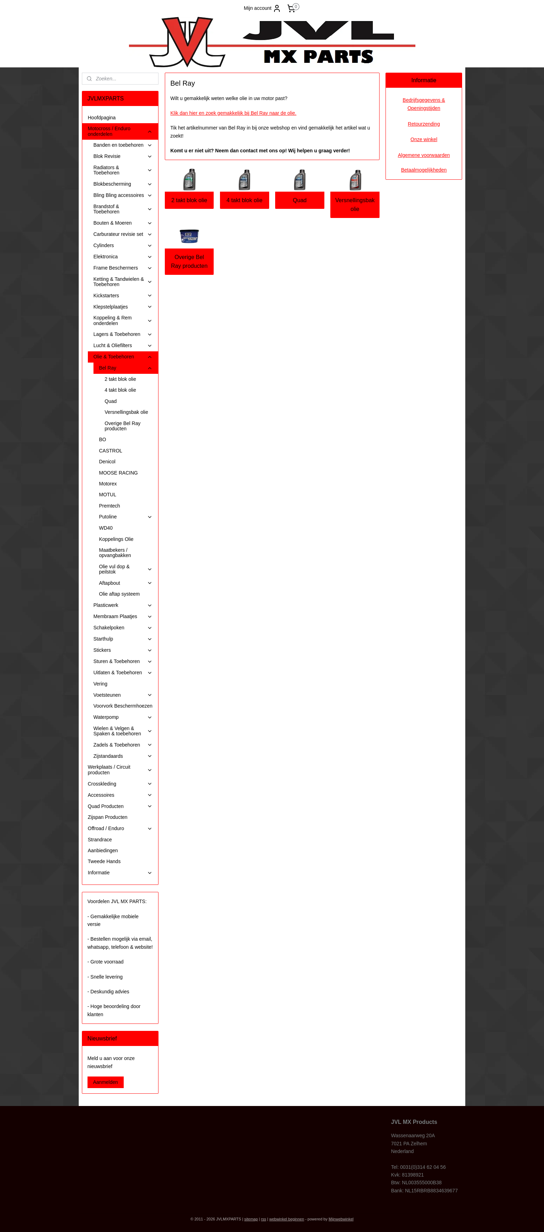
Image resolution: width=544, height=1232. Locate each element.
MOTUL (107, 494)
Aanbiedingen (103, 850)
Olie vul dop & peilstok (126, 569)
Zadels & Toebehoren (123, 745)
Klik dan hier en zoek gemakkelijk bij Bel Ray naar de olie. (233, 113)
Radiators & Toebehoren (123, 170)
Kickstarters (123, 296)
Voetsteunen (123, 695)
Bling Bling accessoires (123, 195)
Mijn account (262, 8)
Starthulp (123, 639)
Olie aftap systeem (119, 594)
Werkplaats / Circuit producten (120, 769)
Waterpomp (123, 717)
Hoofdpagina (102, 117)
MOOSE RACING (118, 473)
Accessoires (120, 795)
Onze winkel (423, 139)
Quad (299, 200)
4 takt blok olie (244, 200)
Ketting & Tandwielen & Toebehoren (123, 281)
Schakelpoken (123, 628)
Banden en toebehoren (123, 145)
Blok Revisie (123, 156)
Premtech (109, 506)
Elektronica (123, 257)
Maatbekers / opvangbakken (115, 552)
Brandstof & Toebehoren (123, 209)
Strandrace (100, 839)
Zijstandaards (123, 756)
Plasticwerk (123, 605)
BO (102, 439)
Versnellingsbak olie (355, 204)
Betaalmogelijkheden (424, 170)
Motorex (108, 483)
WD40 (106, 528)
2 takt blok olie (189, 200)
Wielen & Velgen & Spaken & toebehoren (123, 731)
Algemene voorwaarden (424, 155)
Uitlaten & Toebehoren (123, 673)
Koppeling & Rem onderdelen (123, 320)
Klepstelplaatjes (123, 307)
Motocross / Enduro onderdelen (120, 131)
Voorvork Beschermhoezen (123, 706)
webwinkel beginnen (286, 1219)
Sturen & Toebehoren (123, 661)
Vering (100, 684)
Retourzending (424, 124)
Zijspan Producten (108, 817)
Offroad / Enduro (120, 829)
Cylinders (123, 246)
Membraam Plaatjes (123, 617)
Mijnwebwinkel (341, 1219)
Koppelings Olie (116, 539)
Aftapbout (126, 583)
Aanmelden (105, 1082)
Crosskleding (120, 784)
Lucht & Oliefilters (123, 346)
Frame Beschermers (123, 268)
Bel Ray (126, 368)
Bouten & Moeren (123, 223)
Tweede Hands (104, 861)
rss (263, 1219)
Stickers (123, 650)
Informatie (120, 873)
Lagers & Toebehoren (123, 334)
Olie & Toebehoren (123, 357)
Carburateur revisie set (123, 234)
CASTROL (110, 450)
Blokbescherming (123, 184)
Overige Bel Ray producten (189, 261)
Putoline (126, 517)
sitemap (251, 1219)
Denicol (107, 461)
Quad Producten (120, 806)
